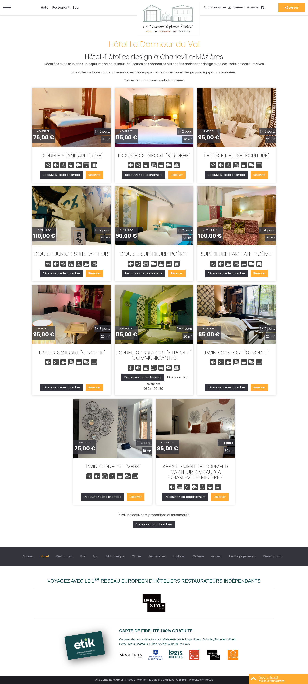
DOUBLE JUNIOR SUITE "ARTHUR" (71, 254)
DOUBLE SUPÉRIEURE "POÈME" (154, 254)
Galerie (198, 556)
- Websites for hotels (194, 679)
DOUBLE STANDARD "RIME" (72, 155)
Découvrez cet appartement (185, 497)
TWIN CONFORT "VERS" (112, 466)
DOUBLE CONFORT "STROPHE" (154, 155)
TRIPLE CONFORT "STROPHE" (71, 352)
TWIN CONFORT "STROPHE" (236, 352)
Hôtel (45, 7)
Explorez (179, 556)
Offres (136, 556)
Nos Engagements (242, 556)
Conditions (167, 679)
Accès (216, 556)
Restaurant (61, 7)
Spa (76, 7)
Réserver (292, 8)
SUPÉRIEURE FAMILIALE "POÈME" (236, 254)
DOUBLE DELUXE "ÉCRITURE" (236, 155)
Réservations (273, 556)
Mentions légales (148, 679)
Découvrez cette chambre (61, 175)
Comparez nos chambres (154, 524)
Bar (82, 556)
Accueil (27, 556)
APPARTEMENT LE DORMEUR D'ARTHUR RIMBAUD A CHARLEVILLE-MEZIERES (195, 472)
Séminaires (156, 556)
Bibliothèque (115, 556)
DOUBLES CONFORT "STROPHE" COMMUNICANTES (154, 355)
